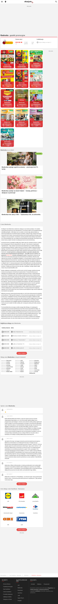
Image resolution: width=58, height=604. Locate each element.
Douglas (20, 600)
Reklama (39, 584)
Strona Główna (6, 584)
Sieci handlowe (6, 589)
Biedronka (26, 575)
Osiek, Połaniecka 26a (18, 331)
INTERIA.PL (38, 591)
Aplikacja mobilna (7, 596)
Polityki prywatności (34, 589)
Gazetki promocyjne (8, 586)
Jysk (19, 595)
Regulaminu (50, 588)
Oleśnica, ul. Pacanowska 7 (19, 340)
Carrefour (20, 592)
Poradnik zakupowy (8, 594)
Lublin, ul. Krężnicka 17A (18, 344)
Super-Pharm (21, 598)
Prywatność (46, 584)
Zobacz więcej (22, 353)
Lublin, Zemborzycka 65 (18, 348)
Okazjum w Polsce (7, 599)
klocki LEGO (9, 255)
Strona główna (3, 575)
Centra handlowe (7, 591)
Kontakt (33, 584)
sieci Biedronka (11, 323)
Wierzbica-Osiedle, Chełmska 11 (20, 335)
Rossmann (20, 590)
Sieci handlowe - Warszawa (15, 575)
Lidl (18, 585)
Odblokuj (22, 100)
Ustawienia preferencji (44, 589)
